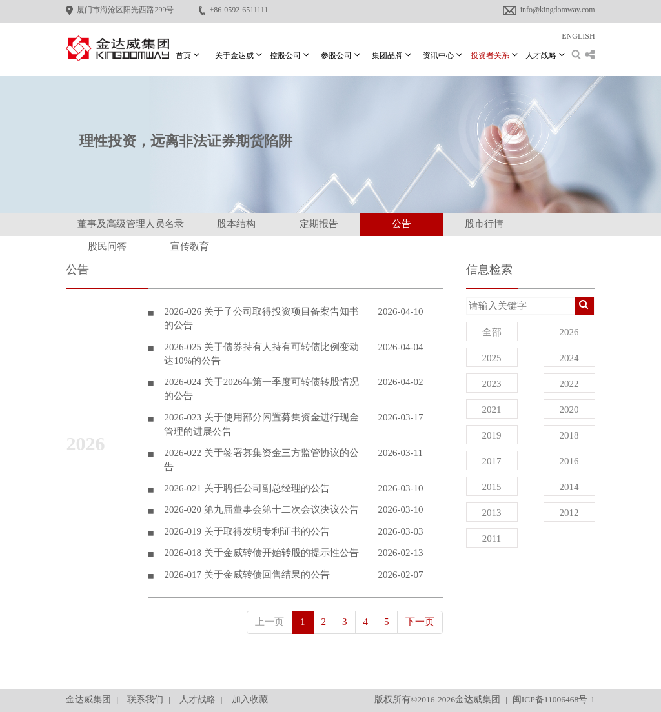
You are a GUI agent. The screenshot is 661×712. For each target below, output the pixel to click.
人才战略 (197, 699)
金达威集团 (88, 699)
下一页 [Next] (419, 622)
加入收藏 (250, 699)
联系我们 (145, 699)
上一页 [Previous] (269, 622)
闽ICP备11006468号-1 (554, 699)
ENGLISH (578, 36)
